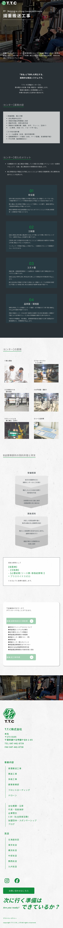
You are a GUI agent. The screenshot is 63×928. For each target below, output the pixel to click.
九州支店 (12, 866)
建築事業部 (13, 784)
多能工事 (12, 779)
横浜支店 (12, 850)
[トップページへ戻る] (9, 4)
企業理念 (12, 813)
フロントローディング (19, 789)
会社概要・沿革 (16, 805)
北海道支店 (13, 839)
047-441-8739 (17, 743)
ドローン (12, 795)
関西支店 (12, 861)
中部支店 (12, 855)
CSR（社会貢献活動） (19, 816)
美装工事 (12, 773)
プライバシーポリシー (10, 918)
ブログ (11, 824)
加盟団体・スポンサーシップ (22, 820)
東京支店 (12, 844)
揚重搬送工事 (14, 768)
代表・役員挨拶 (16, 809)
